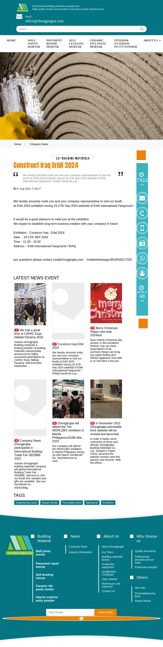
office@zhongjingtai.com (44, 21)
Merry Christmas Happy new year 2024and (104, 331)
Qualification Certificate (109, 573)
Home (11, 40)
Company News (39, 144)
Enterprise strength (146, 567)
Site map (140, 587)
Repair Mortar (50, 502)
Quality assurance (145, 551)
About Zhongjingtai (113, 546)
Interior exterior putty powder (125, 43)
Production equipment (108, 566)
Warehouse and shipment (111, 585)
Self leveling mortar (76, 43)
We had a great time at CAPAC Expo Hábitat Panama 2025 (28, 334)
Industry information (80, 552)
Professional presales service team (144, 559)
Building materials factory (112, 558)
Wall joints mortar (34, 43)
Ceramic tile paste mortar (98, 43)
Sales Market (109, 579)
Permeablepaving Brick (145, 595)
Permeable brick (71, 502)
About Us (151, 40)
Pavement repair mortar (54, 43)
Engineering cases (26, 502)
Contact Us (108, 591)
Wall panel (92, 502)
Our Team (107, 552)
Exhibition (108, 502)
